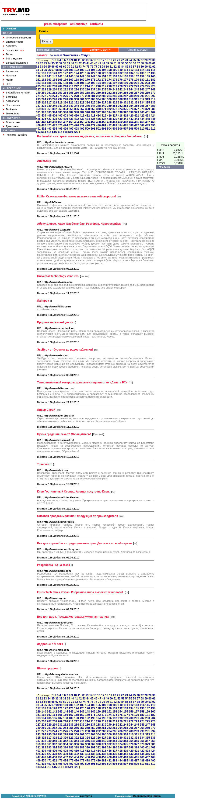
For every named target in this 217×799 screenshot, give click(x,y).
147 (82, 76)
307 (114, 99)
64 (45, 66)
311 (136, 99)
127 (93, 73)
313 (147, 99)
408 (65, 115)
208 (54, 86)
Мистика (11, 75)
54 (126, 63)
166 (65, 79)
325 (93, 102)
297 (60, 99)
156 (131, 76)
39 (68, 63)
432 (76, 119)
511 (147, 128)
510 (142, 128)
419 (125, 115)
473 (60, 125)
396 (120, 112)
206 (43, 86)
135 (136, 73)
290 (142, 96)
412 (87, 115)
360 (43, 109)
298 (65, 99)
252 (54, 92)
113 (136, 70)
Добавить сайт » (100, 49)
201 (136, 83)
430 (65, 119)
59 (146, 63)
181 (147, 79)
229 (49, 89)
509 (136, 128)
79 (103, 66)
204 (153, 83)
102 (76, 70)
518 (65, 132)
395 (114, 112)
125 (82, 73)
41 (76, 63)
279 (82, 96)
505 (114, 128)
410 (76, 115)
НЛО (8, 84)
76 (91, 66)
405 (49, 115)
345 (82, 105)
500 (87, 128)
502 (98, 128)
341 (60, 105)
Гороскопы (12, 50)
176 (120, 79)
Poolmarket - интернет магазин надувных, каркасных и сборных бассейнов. (90, 136)
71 (72, 66)
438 (109, 119)
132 (120, 73)
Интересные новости (18, 37)
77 (95, 66)
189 (71, 83)
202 (142, 83)
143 (60, 76)
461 (114, 122)
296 (54, 99)
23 (126, 60)
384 (54, 112)
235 (82, 89)
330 (120, 102)
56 (134, 63)
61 (153, 63)
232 (65, 89)
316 (43, 102)
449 (49, 122)
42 (80, 63)
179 (136, 79)
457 (93, 122)
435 (93, 119)
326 (98, 102)
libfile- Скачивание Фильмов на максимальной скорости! (76, 196)
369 (93, 109)
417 (114, 115)
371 (104, 109)
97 (53, 70)
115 (147, 70)
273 (49, 96)
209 (60, 86)
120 (54, 73)
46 (95, 63)
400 (142, 112)
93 (37, 70)
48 (103, 63)
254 (65, 92)
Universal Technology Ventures (58, 276)
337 (38, 105)
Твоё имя (11, 109)
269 (147, 92)
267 (136, 92)
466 (142, 122)
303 (93, 99)
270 (153, 92)
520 (76, 132)
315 (38, 102)
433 (82, 119)
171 (93, 79)
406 (54, 115)
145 (71, 76)
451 (60, 122)
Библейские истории (18, 92)
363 (60, 109)
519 (70, 132)
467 (147, 122)
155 (125, 76)
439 (114, 119)
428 (54, 119)
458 (98, 122)
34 (49, 63)
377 (136, 109)
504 (109, 128)
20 (114, 60)
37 (60, 63)
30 (153, 60)
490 (153, 125)
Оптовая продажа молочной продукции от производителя (77, 516)
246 (142, 89)
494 (54, 128)
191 (82, 83)
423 (147, 115)
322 (76, 102)
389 (82, 112)
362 (54, 109)
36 (56, 63)
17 (102, 60)
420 (131, 115)
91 (149, 66)
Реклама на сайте (16, 134)
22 (122, 60)
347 (93, 105)
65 (49, 66)
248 (153, 89)
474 (65, 125)
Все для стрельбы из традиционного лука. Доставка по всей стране (84, 543)
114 (142, 70)
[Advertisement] (170, 72)
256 (76, 92)
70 (68, 66)
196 (109, 83)
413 (93, 115)
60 (149, 63)
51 (115, 63)
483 (114, 125)
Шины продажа (48, 668)
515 (49, 132)
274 (54, 96)
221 (125, 86)
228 (43, 89)
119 (49, 73)
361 (49, 109)
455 (82, 122)
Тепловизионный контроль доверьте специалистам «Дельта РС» (82, 382)
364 (65, 109)
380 (153, 109)
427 (49, 119)
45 (91, 63)
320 (65, 102)
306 (109, 99)
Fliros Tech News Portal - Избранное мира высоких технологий (80, 592)
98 (57, 70)
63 (41, 66)
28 (145, 60)
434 (87, 119)
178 (131, 79)
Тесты (9, 54)
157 (136, 76)
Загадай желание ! (17, 62)
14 (90, 60)
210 (65, 86)
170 (87, 79)
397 (125, 112)
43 (84, 63)
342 (65, 105)
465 (136, 122)
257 (82, 92)
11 (78, 60)
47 (99, 63)
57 (138, 63)
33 (45, 63)
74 (84, 66)
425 (38, 119)
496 (65, 128)
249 (38, 92)
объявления (78, 24)
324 (87, 102)
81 (111, 66)
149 (93, 76)
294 (43, 99)
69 (64, 66)
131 (114, 73)
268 (142, 92)
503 (104, 128)
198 (120, 83)
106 (98, 70)
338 (43, 105)
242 (120, 89)
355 (136, 105)
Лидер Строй (46, 409)
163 (49, 79)
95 (45, 70)
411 (82, 115)
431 (71, 119)
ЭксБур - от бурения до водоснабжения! (65, 349)
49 (107, 63)
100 (65, 70)
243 (125, 89)
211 (71, 86)
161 (38, 79)
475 (71, 125)
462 (120, 122)
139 (38, 76)
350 (109, 105)
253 (60, 92)
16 (98, 60)
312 (142, 99)
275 (60, 96)
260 (98, 92)
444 (142, 119)
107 (104, 70)
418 (120, 115)
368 (87, 109)
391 (93, 112)
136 (142, 73)
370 (98, 109)
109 (114, 70)
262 (109, 92)
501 (93, 128)
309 (125, 99)
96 (49, 70)
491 (38, 128)
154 (120, 76)
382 (43, 112)
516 (54, 132)
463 (125, 122)
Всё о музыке (14, 58)
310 (131, 99)
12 (82, 60)
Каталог (42, 55)
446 (153, 119)
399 (136, 112)
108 (109, 70)
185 (49, 83)
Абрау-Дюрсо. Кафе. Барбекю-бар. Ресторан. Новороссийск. (79, 223)
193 (93, 83)
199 (125, 83)
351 (114, 105)
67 (56, 66)
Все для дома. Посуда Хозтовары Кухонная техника (73, 616)
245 (136, 89)
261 (104, 92)
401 (147, 112)
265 (125, 92)
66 (53, 66)
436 (98, 119)
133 (125, 73)
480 (98, 125)
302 (87, 99)
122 (65, 73)
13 (86, 60)
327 (104, 102)
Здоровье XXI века (50, 644)
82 (115, 66)
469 (38, 125)
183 (38, 83)
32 (41, 63)
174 (109, 79)
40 (72, 63)
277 (71, 96)
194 (98, 83)
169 (82, 79)
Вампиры (11, 96)
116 (153, 70)
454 (76, 122)
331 (125, 102)
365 (71, 109)
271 (38, 96)
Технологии (12, 113)
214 (87, 86)
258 (87, 92)
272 (43, 96)
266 (131, 92)
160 (153, 76)
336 (153, 102)
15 (94, 60)
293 (38, 99)
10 (75, 60)
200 (131, 83)
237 (93, 89)
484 (120, 125)
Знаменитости (14, 41)
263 (114, 92)
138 (153, 73)
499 (82, 128)
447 (38, 122)
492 (43, 128)
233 (71, 89)
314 (153, 99)
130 (109, 73)
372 (109, 109)
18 (106, 60)
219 (114, 86)
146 (76, 76)
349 (104, 105)
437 (104, 119)
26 (138, 60)
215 (93, 86)
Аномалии (12, 71)
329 (114, 102)
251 (49, 92)
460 (109, 122)
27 (142, 60)
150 (98, 76)
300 (76, 99)
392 (98, 112)
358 (153, 105)
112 (131, 70)
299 (71, 99)
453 (71, 122)
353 (125, 105)
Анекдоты (12, 46)
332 (131, 102)
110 (120, 70)
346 (87, 105)
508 (131, 128)
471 (49, 125)
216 (98, 86)
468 (153, 122)
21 (118, 60)
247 (147, 89)
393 (104, 112)
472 (54, 125)
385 (60, 112)
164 (54, 79)
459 (104, 122)
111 (125, 70)
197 (114, 83)
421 (136, 115)
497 (71, 128)
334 (142, 102)
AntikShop (44, 160)
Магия (9, 79)
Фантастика (13, 122)
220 (120, 86)
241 (114, 89)
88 (138, 66)
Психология (13, 105)
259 (93, 92)
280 (87, 96)
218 (109, 86)
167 (71, 79)
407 (60, 115)
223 (136, 86)
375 (125, 109)
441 (125, 119)
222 (131, 86)
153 (114, 76)
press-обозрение (55, 24)
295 (49, 99)
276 (65, 96)
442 (131, 119)
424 (153, 115)
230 (54, 89)
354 (131, 105)
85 (126, 66)
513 (38, 132)
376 (131, 109)
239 (104, 89)
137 (147, 73)
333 (136, 102)
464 (131, 122)
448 (43, 122)
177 (125, 79)
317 (49, 102)
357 (147, 105)
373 (114, 109)
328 (109, 102)
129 (104, 73)
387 (71, 112)
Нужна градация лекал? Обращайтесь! (64, 434)
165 (60, 79)
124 (76, 73)
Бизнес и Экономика (64, 55)
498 (76, 128)
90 (146, 66)
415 (104, 115)
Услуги (85, 55)
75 (87, 66)
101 (71, 70)
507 (125, 128)
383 (49, 112)
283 (104, 96)
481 (104, 125)
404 (43, 115)
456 (87, 122)
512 (153, 128)
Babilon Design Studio (147, 796)
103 (82, 70)
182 (153, 79)
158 (142, 76)
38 (64, 63)
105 (93, 70)
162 (43, 79)
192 (87, 83)
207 (49, 86)
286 (120, 96)
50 (111, 63)
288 (131, 96)
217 (104, 86)
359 (38, 109)
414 (98, 115)
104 (87, 70)
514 (43, 132)
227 (38, 89)
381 (38, 112)
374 (120, 109)
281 (93, 96)
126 (87, 73)
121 (60, 73)
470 (43, 125)
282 (98, 96)
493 (49, 128)
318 (54, 102)
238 (98, 89)
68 (60, 66)
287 (125, 96)
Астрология (13, 101)
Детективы (12, 126)
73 (80, 66)
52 (118, 63)
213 (82, 86)
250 (43, 92)
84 (122, 66)
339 (49, 105)
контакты (96, 24)
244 (131, 89)
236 (87, 89)
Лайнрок (43, 300)
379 (147, 109)
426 (43, 119)
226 (153, 86)
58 (142, 63)
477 (82, 125)
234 (76, 89)
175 (114, 79)
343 (71, 105)
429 (60, 119)
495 (60, 128)
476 (76, 125)
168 (76, 79)
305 (104, 99)
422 (142, 115)
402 (153, 112)
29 (149, 60)
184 (43, 83)
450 (54, 122)
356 (142, 105)
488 (142, 125)
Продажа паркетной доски (55, 322)
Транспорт (44, 464)
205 (38, 86)
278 (76, 96)
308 (120, 99)
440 (120, 119)
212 (76, 86)
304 (98, 99)
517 (59, 132)
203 (147, 83)
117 (38, 73)
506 (120, 128)
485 (125, 125)
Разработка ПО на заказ (53, 565)
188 (65, 83)
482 (109, 125)
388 (76, 112)
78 (99, 66)
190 (76, 83)
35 (53, 63)
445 (147, 119)
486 (131, 125)
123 (71, 73)
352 (120, 105)
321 (71, 102)
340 (54, 105)
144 (65, 76)
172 (98, 79)
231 (60, 89)
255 (71, 92)
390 (87, 112)
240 (109, 89)
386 (65, 112)
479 (93, 125)
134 (131, 73)
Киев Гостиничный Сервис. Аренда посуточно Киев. (73, 491)
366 (76, 109)
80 (107, 66)
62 (37, 66)
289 (136, 96)
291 (147, 96)
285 (114, 96)
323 (82, 102)
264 (120, 92)
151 (104, 76)
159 (147, 76)
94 (41, 70)
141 (49, 76)
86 (130, 66)
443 (136, 119)
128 (98, 73)
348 (98, 105)
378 (142, 109)
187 (60, 83)
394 (109, 112)
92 (153, 66)
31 (37, 63)
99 (61, 70)
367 (82, 109)
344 (76, 105)
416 (109, 115)
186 (54, 83)
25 (134, 60)
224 (142, 86)
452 (65, 122)
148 (87, 76)
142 (54, 76)
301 (82, 99)
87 (134, 66)
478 (87, 125)
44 (87, 63)
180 (142, 79)
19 (110, 60)
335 (147, 102)
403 (38, 115)
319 (60, 102)
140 (43, 76)
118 (43, 73)
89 (142, 66)
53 (122, 63)
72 (76, 66)
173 (104, 79)
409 (71, 115)
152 (109, 76)
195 (104, 83)
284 (109, 96)
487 (136, 125)
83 (118, 66)
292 (153, 96)
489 (147, 125)
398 (131, 112)
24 (130, 60)
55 (130, 63)
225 (147, 86)
